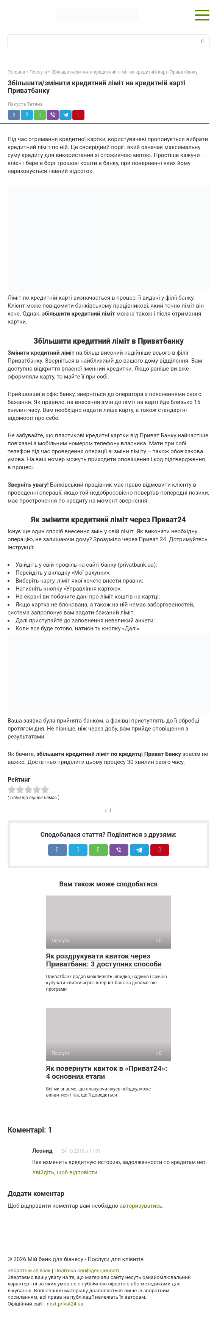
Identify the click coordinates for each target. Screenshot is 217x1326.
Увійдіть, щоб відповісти (64, 1172)
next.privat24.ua (65, 1304)
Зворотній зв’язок (29, 1270)
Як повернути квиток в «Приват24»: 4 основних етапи (106, 1072)
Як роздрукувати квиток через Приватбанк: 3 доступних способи (104, 960)
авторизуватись (141, 1205)
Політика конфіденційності (87, 1270)
